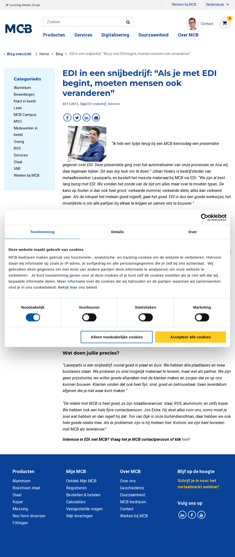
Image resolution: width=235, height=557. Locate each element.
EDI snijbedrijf (96, 104)
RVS (17, 148)
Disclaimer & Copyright (189, 547)
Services (83, 34)
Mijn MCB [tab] (76, 471)
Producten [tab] (23, 471)
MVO (18, 121)
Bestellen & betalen (83, 495)
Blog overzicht (19, 54)
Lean (18, 108)
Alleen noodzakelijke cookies (117, 337)
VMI (17, 168)
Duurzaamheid (154, 34)
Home (44, 54)
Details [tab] (117, 232)
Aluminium (22, 87)
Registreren (76, 488)
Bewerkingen (24, 94)
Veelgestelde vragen (84, 509)
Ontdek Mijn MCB (81, 481)
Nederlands (215, 4)
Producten (54, 34)
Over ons (128, 481)
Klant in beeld (25, 101)
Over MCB (188, 34)
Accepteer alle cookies (190, 337)
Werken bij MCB (184, 4)
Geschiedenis (132, 488)
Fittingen (20, 523)
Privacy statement (63, 547)
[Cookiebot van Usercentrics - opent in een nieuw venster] (204, 217)
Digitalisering (115, 34)
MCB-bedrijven (133, 502)
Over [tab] (192, 232)
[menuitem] (166, 5)
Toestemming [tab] (42, 232)
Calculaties (75, 502)
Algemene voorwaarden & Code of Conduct (124, 547)
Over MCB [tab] (130, 471)
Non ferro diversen (29, 516)
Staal (18, 162)
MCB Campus (25, 114)
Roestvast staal (26, 488)
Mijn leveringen (79, 516)
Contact (126, 509)
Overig (19, 141)
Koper (18, 502)
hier (74, 287)
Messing (20, 509)
